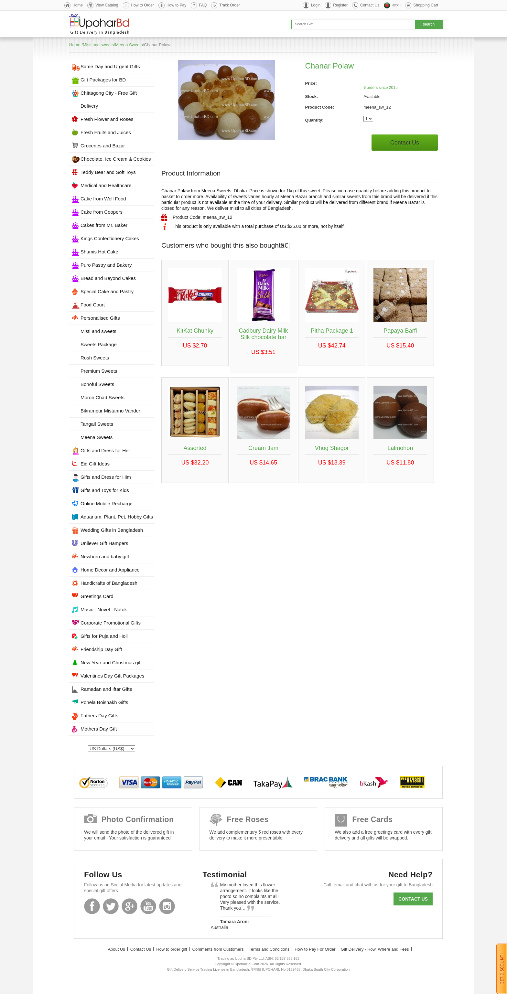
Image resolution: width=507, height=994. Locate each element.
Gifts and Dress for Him (106, 477)
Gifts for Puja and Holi (104, 636)
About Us (116, 949)
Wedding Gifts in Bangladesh (112, 530)
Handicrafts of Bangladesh (109, 583)
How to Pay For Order (315, 949)
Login (315, 5)
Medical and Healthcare (106, 185)
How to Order (142, 5)
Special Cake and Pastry (107, 291)
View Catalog (106, 5)
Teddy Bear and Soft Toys (108, 172)
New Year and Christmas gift (111, 662)
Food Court (93, 304)
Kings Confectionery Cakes (110, 238)
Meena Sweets (129, 44)
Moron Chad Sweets (102, 397)
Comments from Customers (218, 949)
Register (340, 5)
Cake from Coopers (102, 212)
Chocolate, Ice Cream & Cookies (116, 159)
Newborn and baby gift (105, 556)
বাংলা (396, 5)
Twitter (111, 906)
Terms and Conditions (269, 949)
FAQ (203, 5)
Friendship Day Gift (101, 649)
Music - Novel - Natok (104, 609)
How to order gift (171, 949)
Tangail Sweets (97, 424)
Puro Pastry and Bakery (106, 265)
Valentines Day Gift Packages (112, 676)
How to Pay (176, 5)
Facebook (92, 906)
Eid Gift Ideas (95, 463)
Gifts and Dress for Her (105, 450)
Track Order (229, 5)
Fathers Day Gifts (99, 715)
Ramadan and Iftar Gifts (106, 689)
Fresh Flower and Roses (107, 119)
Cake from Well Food (103, 198)
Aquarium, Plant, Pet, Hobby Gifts (117, 516)
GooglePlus (129, 906)
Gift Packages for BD (103, 79)
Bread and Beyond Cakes (108, 278)
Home (77, 5)
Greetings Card (97, 596)
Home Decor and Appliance (110, 569)
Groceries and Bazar (103, 145)
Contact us (413, 899)
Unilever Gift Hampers (104, 543)
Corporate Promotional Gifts (111, 622)
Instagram (167, 906)
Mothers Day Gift (99, 729)
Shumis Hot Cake (99, 251)
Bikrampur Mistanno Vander (110, 410)
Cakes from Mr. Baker (104, 225)
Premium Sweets (99, 371)
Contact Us (369, 5)
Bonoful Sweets (97, 384)
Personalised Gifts (100, 318)
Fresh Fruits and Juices (106, 132)
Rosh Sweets (95, 357)
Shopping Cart (425, 5)
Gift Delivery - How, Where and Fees (375, 949)
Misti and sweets (98, 44)
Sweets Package (99, 344)
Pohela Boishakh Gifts (104, 702)
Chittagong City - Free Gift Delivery (109, 99)
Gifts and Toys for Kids (105, 490)
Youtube (148, 906)
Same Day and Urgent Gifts (110, 66)
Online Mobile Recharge (107, 503)
